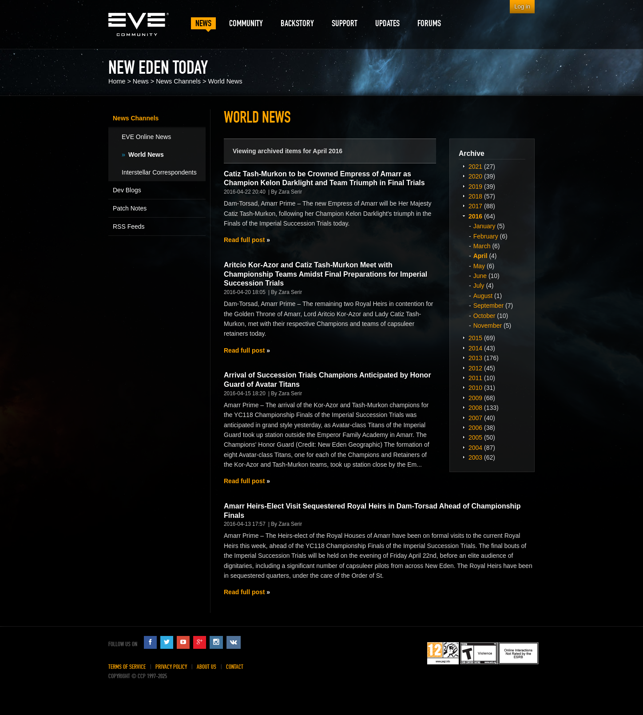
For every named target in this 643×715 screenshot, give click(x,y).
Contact (234, 667)
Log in (522, 6)
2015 (475, 338)
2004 (475, 447)
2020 (475, 176)
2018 (475, 196)
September (488, 305)
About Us (206, 667)
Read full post (244, 239)
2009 (475, 397)
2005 (475, 437)
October (484, 315)
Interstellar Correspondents (159, 172)
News (141, 81)
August (483, 295)
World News (225, 81)
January (484, 226)
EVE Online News (146, 136)
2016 (475, 216)
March (482, 246)
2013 (475, 357)
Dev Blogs (127, 190)
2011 (475, 377)
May (479, 266)
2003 (475, 457)
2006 (475, 427)
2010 (475, 387)
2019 (475, 186)
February (485, 236)
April (480, 255)
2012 (475, 368)
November (487, 325)
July (478, 285)
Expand (463, 166)
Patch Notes (130, 208)
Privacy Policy (171, 667)
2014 (475, 348)
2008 (475, 407)
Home (116, 81)
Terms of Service (127, 667)
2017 (475, 206)
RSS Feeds (129, 226)
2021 (475, 166)
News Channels (178, 81)
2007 (475, 417)
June (480, 275)
